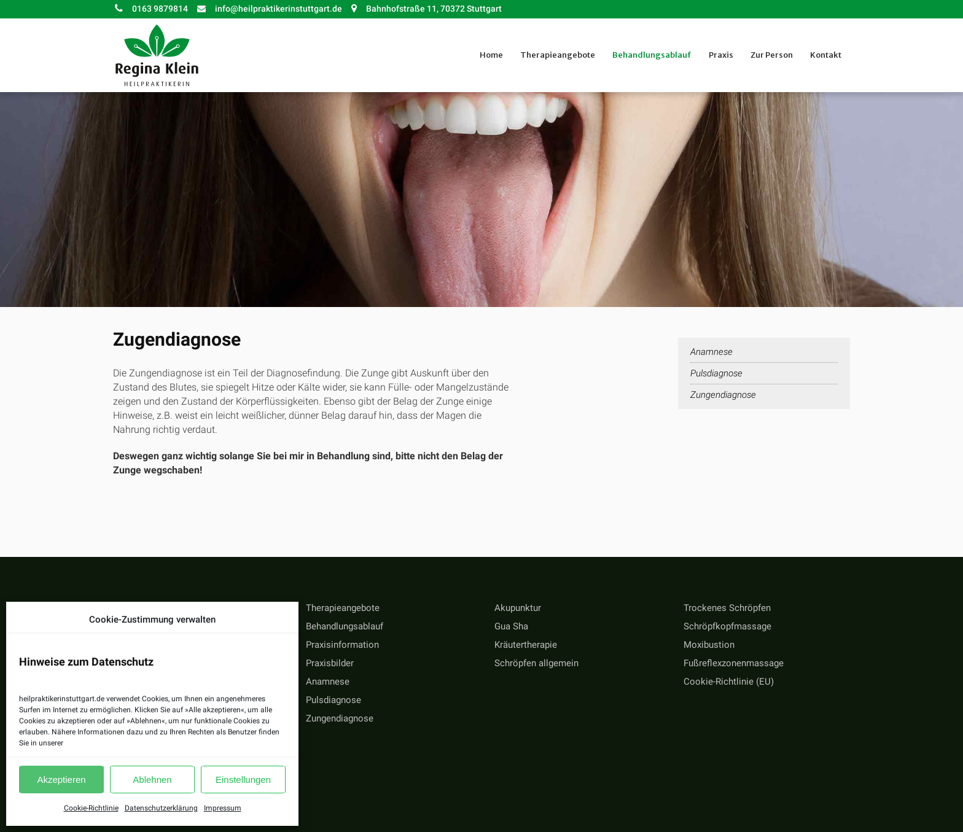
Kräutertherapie (525, 644)
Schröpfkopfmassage (727, 626)
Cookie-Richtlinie (91, 808)
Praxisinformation (342, 644)
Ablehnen (152, 779)
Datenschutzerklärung (161, 808)
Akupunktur (517, 607)
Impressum (222, 808)
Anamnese (711, 351)
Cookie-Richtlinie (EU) (729, 681)
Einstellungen (243, 779)
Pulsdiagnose (716, 373)
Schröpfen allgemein (536, 663)
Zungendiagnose (723, 394)
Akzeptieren (61, 779)
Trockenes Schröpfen (727, 607)
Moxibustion (709, 644)
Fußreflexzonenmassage (734, 663)
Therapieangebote (343, 607)
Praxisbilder (330, 663)
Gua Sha (511, 626)
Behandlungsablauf (344, 626)
